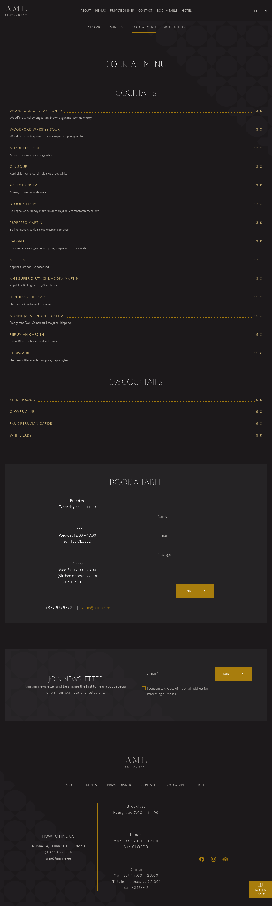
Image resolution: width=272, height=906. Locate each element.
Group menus (174, 27)
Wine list (117, 27)
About (86, 10)
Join (233, 674)
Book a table (167, 10)
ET (256, 10)
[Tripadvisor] (225, 859)
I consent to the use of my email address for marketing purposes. (177, 691)
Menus (100, 10)
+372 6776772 (58, 607)
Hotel (187, 10)
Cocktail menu (144, 27)
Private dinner (122, 10)
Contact (145, 10)
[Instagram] (214, 859)
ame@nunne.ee (96, 607)
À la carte (95, 27)
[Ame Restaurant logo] (18, 11)
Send (194, 591)
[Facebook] (202, 859)
